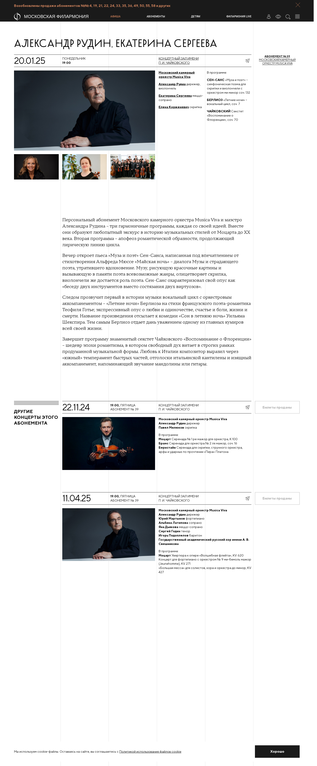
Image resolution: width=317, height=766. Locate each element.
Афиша (115, 16)
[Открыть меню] (297, 16)
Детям (195, 16)
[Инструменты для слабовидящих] (278, 16)
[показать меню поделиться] (247, 61)
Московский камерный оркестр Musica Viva (277, 59)
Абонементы (156, 16)
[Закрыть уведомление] (277, 751)
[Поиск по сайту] (288, 16)
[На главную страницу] (60, 16)
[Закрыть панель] (298, 5)
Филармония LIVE (239, 16)
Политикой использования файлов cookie (150, 751)
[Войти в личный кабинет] (269, 16)
